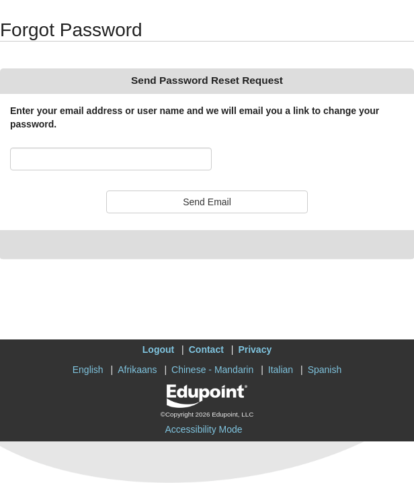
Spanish (325, 369)
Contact (206, 349)
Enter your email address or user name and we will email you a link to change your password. (194, 117)
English (88, 369)
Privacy (255, 349)
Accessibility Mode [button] (203, 429)
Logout (158, 349)
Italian (280, 369)
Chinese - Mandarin (212, 369)
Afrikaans (137, 369)
